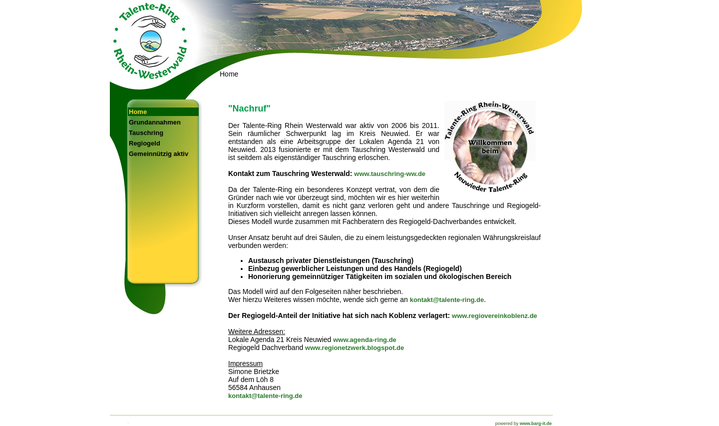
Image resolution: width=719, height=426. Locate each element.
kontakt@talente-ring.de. (448, 300)
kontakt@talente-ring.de (265, 396)
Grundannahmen (155, 122)
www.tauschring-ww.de (389, 174)
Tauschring (146, 132)
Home (138, 112)
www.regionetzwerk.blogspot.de (354, 348)
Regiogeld (144, 143)
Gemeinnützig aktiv (158, 154)
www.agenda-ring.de (364, 340)
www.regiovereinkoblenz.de (494, 316)
